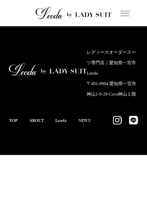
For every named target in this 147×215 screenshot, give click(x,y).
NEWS (16, 129)
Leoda (69, 124)
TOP (14, 124)
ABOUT (40, 124)
